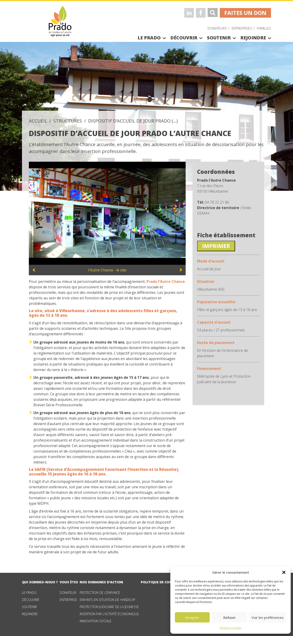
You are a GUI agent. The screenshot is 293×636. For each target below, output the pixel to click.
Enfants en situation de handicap (107, 600)
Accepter (192, 617)
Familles (264, 28)
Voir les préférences (268, 617)
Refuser (229, 617)
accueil (38, 121)
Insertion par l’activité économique (109, 614)
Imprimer (216, 246)
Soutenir (29, 607)
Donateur (68, 592)
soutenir (219, 38)
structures (67, 121)
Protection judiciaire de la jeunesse (109, 607)
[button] (284, 572)
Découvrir (30, 600)
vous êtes (69, 582)
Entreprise (68, 600)
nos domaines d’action (101, 582)
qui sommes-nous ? (40, 582)
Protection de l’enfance (100, 592)
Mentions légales (230, 628)
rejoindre (253, 38)
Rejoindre (30, 614)
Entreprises (242, 28)
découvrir (183, 38)
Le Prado (29, 592)
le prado (149, 38)
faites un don (245, 12)
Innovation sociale (95, 621)
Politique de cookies (160, 582)
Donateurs (217, 28)
